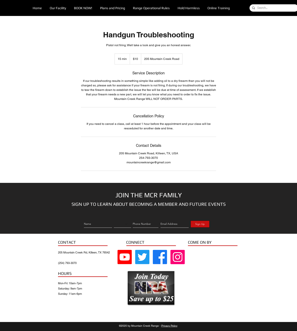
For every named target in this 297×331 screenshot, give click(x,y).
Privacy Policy (169, 325)
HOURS (65, 273)
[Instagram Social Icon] (177, 257)
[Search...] (273, 8)
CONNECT (135, 242)
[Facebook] (160, 257)
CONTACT (67, 242)
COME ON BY (200, 242)
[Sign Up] (200, 224)
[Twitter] (142, 257)
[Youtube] (125, 257)
